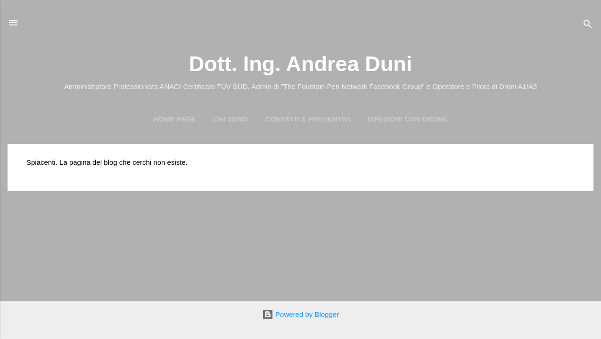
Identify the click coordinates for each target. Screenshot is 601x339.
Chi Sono (230, 119)
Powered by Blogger (300, 314)
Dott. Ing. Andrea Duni (300, 64)
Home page (174, 119)
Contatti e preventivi (307, 119)
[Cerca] (587, 25)
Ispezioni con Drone (408, 119)
